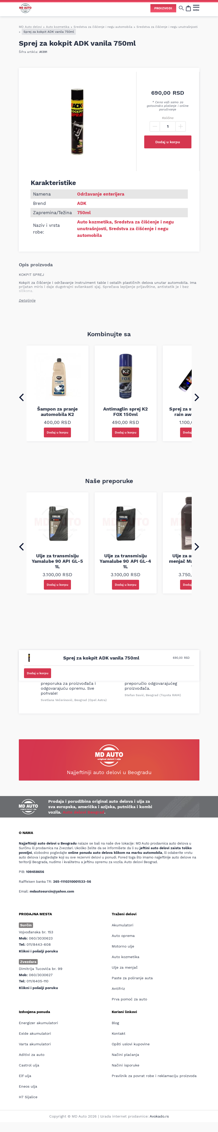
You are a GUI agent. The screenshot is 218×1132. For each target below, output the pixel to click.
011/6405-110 (38, 981)
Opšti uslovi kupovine (131, 1044)
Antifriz (118, 988)
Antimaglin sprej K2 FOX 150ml (125, 411)
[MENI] (196, 8)
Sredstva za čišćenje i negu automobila (103, 27)
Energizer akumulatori (38, 1023)
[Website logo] (25, 8)
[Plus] (180, 126)
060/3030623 (41, 938)
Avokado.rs (159, 1116)
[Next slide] (197, 397)
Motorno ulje (123, 946)
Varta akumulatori (35, 1044)
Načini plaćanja (125, 1055)
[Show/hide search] (181, 8)
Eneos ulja (28, 1086)
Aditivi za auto (31, 1055)
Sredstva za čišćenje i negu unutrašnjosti (167, 27)
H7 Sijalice (28, 1097)
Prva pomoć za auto (129, 999)
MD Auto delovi (30, 27)
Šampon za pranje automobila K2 (57, 411)
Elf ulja (25, 1076)
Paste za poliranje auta (132, 978)
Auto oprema (123, 936)
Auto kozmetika (57, 27)
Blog (115, 1023)
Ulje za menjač (125, 967)
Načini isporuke (125, 1065)
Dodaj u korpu (167, 142)
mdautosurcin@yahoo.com (52, 891)
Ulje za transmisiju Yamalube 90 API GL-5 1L (57, 561)
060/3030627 (41, 975)
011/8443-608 (39, 944)
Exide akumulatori (35, 1033)
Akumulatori (122, 925)
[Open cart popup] (188, 8)
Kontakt (118, 1033)
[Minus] (155, 126)
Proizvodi (163, 8)
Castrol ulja (29, 1065)
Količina (167, 117)
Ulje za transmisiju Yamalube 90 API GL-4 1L (125, 561)
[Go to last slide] (21, 397)
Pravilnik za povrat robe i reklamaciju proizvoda (154, 1076)
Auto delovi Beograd (83, 812)
